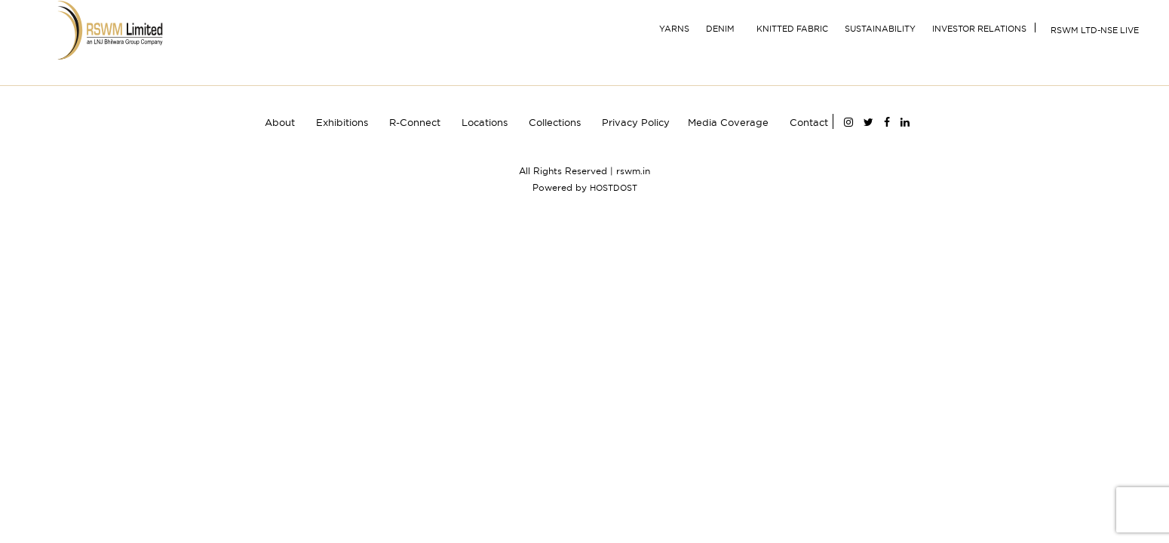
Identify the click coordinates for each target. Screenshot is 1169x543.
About (280, 122)
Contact (809, 122)
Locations (485, 122)
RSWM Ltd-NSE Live (1095, 30)
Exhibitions (342, 122)
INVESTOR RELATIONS (979, 28)
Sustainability (880, 28)
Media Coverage (728, 122)
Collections (555, 122)
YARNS (674, 28)
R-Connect (414, 122)
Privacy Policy (636, 122)
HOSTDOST (613, 187)
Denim (720, 28)
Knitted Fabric (792, 28)
